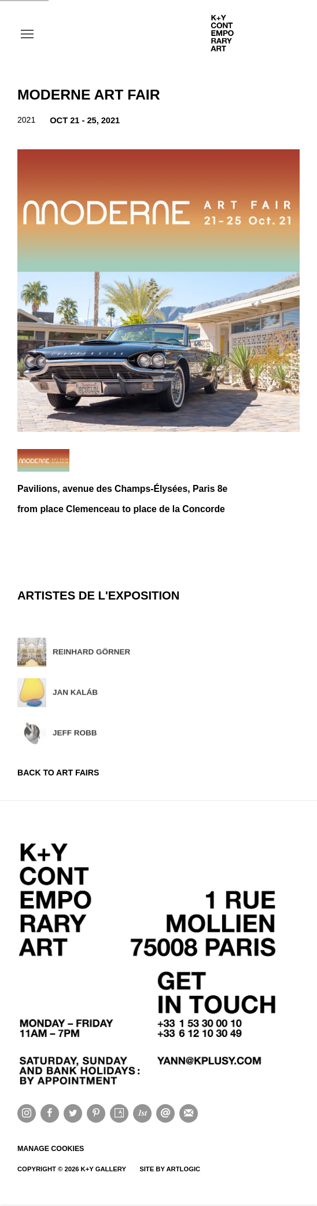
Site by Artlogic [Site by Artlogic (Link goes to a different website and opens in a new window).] (169, 1168)
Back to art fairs (58, 772)
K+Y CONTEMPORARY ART (253, 35)
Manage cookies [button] (50, 1149)
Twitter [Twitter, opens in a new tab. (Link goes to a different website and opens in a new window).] (73, 1113)
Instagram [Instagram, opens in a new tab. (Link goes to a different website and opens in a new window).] (26, 1113)
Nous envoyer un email (165, 1113)
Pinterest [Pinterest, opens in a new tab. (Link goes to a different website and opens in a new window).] (96, 1113)
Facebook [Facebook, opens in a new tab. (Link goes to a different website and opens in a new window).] (49, 1113)
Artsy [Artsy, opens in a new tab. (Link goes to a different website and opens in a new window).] (119, 1113)
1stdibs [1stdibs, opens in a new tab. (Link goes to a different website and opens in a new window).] (142, 1113)
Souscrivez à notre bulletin (188, 1113)
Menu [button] (26, 34)
